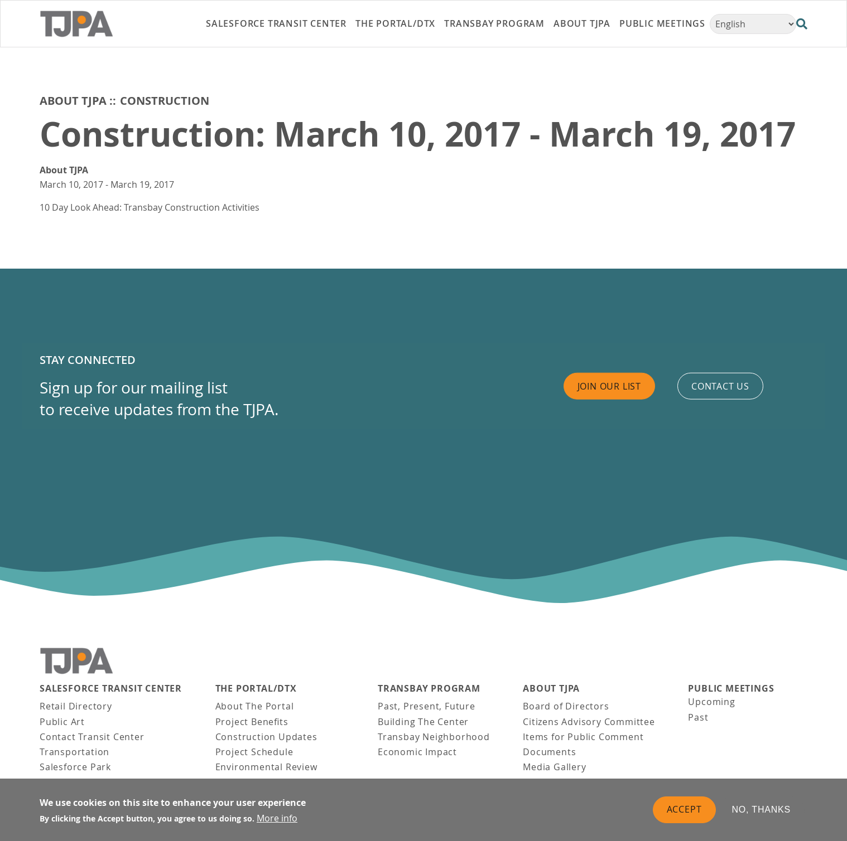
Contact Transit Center (92, 737)
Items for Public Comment (583, 737)
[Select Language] (753, 24)
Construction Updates (266, 737)
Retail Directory (76, 706)
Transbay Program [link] (494, 23)
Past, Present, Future (426, 706)
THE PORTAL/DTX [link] (395, 23)
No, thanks (761, 809)
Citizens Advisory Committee (589, 722)
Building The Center (423, 722)
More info (277, 818)
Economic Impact (417, 752)
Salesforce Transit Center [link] (276, 23)
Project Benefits (251, 722)
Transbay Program (429, 688)
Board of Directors (566, 706)
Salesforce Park (75, 767)
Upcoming (711, 702)
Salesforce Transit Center (111, 688)
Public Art (62, 722)
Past (698, 717)
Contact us (720, 386)
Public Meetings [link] (662, 23)
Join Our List (609, 386)
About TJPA (73, 100)
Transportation (74, 752)
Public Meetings (731, 688)
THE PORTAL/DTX (256, 688)
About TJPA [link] (582, 23)
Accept (684, 809)
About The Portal (254, 706)
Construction (164, 100)
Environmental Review (266, 767)
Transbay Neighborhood (434, 737)
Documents (549, 752)
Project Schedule (254, 752)
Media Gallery (554, 767)
